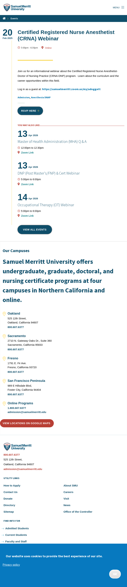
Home (4, 18)
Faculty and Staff (16, 541)
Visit (66, 498)
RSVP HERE (28, 110)
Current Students (16, 534)
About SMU (71, 485)
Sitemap (9, 511)
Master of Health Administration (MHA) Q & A (52, 141)
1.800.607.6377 (17, 407)
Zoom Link (27, 152)
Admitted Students (17, 528)
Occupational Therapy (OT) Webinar (46, 204)
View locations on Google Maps (26, 423)
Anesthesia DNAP (41, 97)
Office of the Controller (78, 511)
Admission (24, 97)
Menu (116, 7)
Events (14, 18)
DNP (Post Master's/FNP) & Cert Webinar (49, 173)
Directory (9, 505)
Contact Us (10, 492)
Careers (68, 492)
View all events (35, 229)
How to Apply (12, 485)
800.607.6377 (16, 327)
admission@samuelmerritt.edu (27, 412)
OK (115, 574)
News (67, 505)
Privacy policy (11, 564)
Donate (8, 498)
